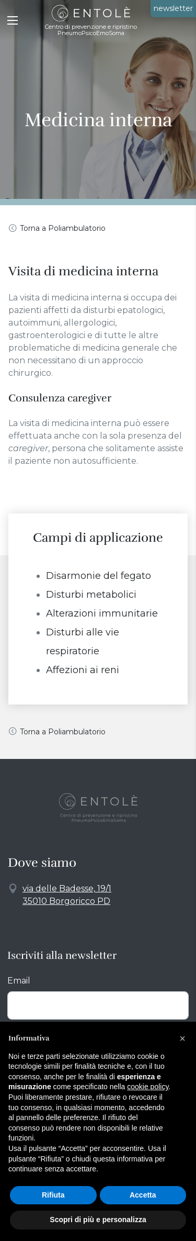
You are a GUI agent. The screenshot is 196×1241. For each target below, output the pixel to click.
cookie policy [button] (147, 1086)
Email (18, 981)
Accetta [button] (143, 1195)
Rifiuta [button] (53, 1195)
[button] (182, 1038)
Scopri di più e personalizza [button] (98, 1219)
